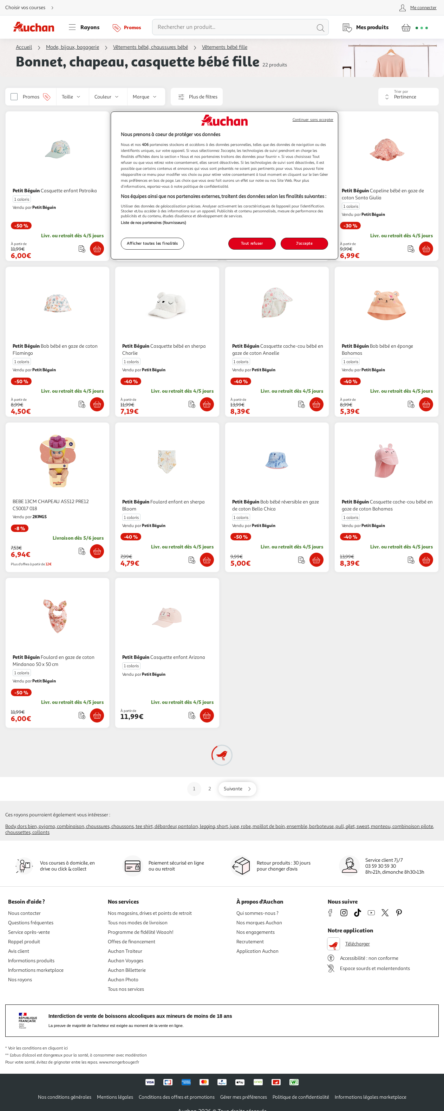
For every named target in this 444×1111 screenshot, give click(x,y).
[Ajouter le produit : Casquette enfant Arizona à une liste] (192, 715)
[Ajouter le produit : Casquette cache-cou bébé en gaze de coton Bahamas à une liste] (411, 560)
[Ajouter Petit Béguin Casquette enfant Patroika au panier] (97, 249)
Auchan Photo (123, 980)
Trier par (401, 91)
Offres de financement (131, 942)
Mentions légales (115, 1097)
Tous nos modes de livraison (138, 923)
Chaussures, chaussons (110, 826)
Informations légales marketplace (370, 1097)
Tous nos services (126, 989)
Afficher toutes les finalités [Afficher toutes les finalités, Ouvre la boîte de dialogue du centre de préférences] (152, 243)
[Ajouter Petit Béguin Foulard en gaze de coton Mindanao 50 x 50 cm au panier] (97, 715)
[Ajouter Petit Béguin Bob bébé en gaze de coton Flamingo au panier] (97, 404)
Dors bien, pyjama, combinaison (50, 826)
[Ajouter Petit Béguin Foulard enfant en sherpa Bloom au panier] (207, 560)
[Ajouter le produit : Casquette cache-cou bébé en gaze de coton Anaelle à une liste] (301, 404)
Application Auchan (257, 951)
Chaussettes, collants (27, 832)
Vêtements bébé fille (224, 47)
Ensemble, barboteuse (310, 826)
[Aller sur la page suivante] (237, 789)
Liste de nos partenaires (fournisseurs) (153, 222)
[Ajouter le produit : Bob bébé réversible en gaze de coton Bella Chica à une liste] (301, 560)
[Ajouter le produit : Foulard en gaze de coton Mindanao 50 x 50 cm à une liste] (82, 715)
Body (10, 826)
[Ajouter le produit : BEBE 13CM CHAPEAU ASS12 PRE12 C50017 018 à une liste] (82, 551)
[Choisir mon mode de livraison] (32, 7)
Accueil (24, 47)
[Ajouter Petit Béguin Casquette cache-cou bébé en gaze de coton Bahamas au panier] (426, 560)
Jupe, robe (240, 826)
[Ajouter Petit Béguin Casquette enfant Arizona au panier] (207, 715)
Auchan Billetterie (127, 970)
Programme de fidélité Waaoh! (141, 932)
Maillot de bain (269, 826)
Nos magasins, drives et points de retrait (150, 913)
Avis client (18, 951)
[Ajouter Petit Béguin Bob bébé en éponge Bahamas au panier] (426, 404)
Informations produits (31, 961)
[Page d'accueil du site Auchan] (36, 27)
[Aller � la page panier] (414, 27)
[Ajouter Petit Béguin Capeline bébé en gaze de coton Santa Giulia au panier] (426, 249)
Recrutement (250, 942)
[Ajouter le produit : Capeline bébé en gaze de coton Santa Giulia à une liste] (411, 249)
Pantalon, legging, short (203, 826)
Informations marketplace (36, 970)
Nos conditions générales (64, 1097)
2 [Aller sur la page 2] (209, 789)
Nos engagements (255, 932)
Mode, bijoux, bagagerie (72, 47)
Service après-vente (29, 932)
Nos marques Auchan (259, 923)
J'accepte (304, 243)
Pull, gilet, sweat (352, 826)
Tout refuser (252, 243)
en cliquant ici (55, 1048)
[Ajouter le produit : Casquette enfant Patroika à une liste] (82, 249)
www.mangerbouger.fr (119, 1062)
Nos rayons (20, 980)
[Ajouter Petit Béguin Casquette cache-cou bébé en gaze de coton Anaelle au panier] (316, 404)
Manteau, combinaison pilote (402, 826)
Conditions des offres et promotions (177, 1097)
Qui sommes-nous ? (257, 913)
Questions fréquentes (30, 923)
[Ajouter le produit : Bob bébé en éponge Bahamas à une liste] (411, 404)
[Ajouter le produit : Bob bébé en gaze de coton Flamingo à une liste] (82, 404)
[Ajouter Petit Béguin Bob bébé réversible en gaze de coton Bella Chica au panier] (316, 560)
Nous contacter (24, 913)
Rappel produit (24, 942)
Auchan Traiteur (125, 951)
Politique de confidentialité (301, 1097)
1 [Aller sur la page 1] (194, 789)
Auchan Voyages (125, 961)
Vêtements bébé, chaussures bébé (150, 47)
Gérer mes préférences (243, 1097)
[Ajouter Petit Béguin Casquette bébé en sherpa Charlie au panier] (207, 404)
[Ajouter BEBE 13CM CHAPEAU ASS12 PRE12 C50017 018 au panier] (97, 551)
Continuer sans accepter (313, 119)
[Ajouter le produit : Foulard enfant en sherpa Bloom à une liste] (192, 560)
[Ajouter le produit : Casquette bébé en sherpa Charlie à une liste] (192, 404)
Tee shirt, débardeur (156, 826)
